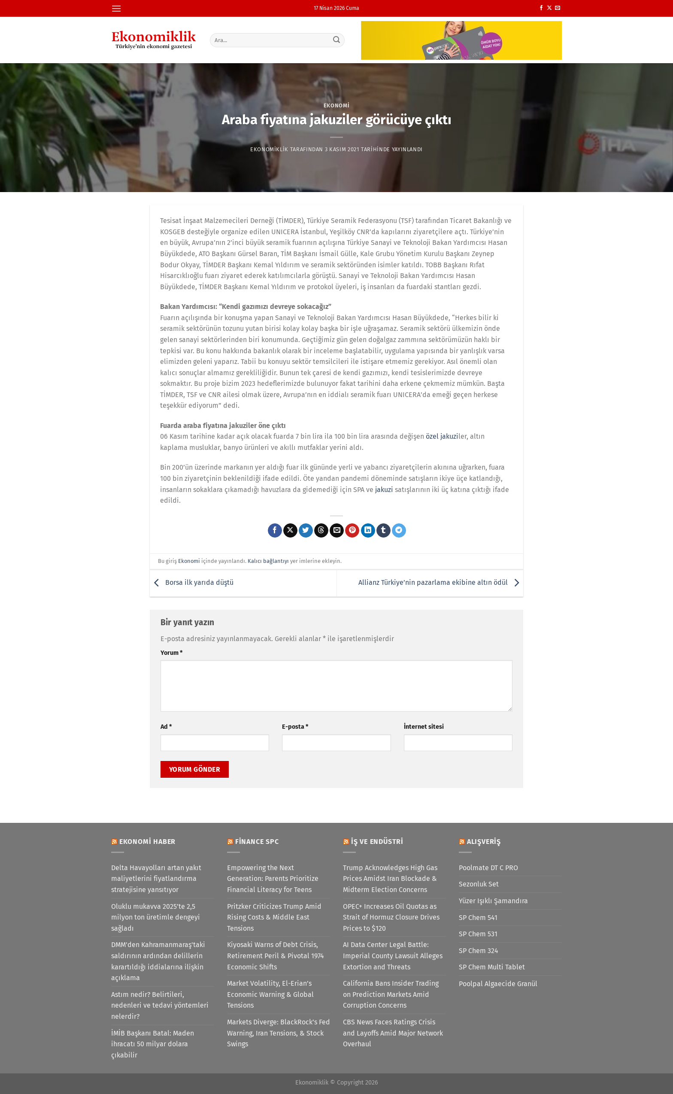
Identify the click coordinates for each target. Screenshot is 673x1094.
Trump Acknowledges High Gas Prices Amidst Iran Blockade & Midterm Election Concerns (390, 879)
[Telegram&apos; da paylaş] (399, 530)
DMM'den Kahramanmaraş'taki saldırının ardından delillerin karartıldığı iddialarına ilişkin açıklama (158, 961)
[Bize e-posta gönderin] (557, 8)
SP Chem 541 (478, 918)
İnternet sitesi (424, 726)
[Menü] (116, 8)
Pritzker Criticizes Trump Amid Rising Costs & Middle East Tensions (274, 917)
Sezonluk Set (479, 884)
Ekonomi (337, 105)
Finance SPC (257, 841)
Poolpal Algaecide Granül (498, 984)
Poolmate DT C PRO (488, 868)
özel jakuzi (442, 436)
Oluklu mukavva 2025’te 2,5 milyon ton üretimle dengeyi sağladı (155, 917)
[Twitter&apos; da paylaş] (306, 530)
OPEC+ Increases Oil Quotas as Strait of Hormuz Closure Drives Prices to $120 (391, 917)
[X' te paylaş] (290, 530)
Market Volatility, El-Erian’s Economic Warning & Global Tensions (270, 994)
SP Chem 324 (478, 951)
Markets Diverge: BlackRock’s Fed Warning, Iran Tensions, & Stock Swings (278, 1033)
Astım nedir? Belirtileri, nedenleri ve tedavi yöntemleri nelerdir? (160, 1005)
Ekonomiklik (269, 149)
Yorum (171, 653)
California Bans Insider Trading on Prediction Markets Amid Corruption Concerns (391, 994)
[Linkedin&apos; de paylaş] (368, 530)
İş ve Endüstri (377, 841)
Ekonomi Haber (147, 841)
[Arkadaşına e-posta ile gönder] (337, 530)
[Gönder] (337, 40)
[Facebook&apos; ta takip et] (541, 8)
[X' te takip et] (549, 8)
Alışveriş (484, 841)
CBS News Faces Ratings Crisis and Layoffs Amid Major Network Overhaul (393, 1033)
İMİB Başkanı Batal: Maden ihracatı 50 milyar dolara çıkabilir (152, 1044)
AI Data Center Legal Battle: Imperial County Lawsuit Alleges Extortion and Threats (393, 956)
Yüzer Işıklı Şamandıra (493, 901)
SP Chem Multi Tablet (492, 967)
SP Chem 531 (478, 934)
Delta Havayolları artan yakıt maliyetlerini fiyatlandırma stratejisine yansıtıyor (156, 879)
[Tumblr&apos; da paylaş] (383, 530)
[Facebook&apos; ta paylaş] (275, 530)
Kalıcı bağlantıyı (268, 561)
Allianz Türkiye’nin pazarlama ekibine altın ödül (440, 583)
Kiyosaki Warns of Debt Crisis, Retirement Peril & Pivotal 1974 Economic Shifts (275, 956)
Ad (166, 726)
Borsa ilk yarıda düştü (191, 583)
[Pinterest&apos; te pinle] (352, 530)
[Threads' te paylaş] (321, 530)
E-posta (295, 726)
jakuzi (384, 490)
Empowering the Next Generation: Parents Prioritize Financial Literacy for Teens (272, 879)
